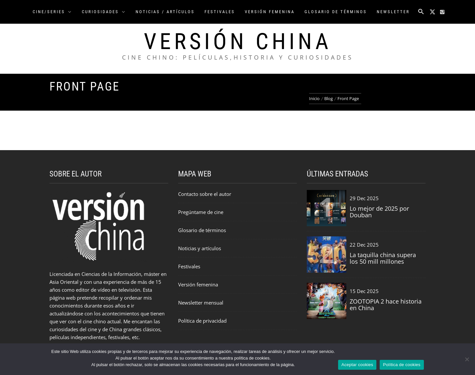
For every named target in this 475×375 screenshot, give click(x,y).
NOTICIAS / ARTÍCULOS (165, 11)
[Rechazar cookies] (466, 359)
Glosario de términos (202, 230)
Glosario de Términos (335, 11)
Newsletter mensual (200, 302)
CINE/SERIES (52, 11)
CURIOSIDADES (104, 11)
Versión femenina (198, 284)
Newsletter (393, 11)
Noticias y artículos (199, 248)
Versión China (238, 41)
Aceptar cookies (357, 364)
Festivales (220, 11)
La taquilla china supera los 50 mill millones (383, 258)
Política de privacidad (202, 320)
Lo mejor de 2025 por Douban (379, 211)
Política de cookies (401, 364)
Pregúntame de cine (200, 212)
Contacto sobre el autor (204, 194)
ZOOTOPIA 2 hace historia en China (386, 304)
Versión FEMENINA (270, 11)
